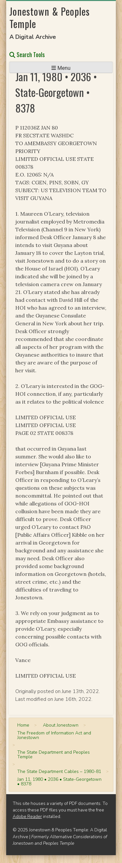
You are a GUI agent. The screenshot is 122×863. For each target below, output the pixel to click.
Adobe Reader (27, 816)
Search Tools (27, 54)
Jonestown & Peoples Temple (49, 17)
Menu (60, 68)
